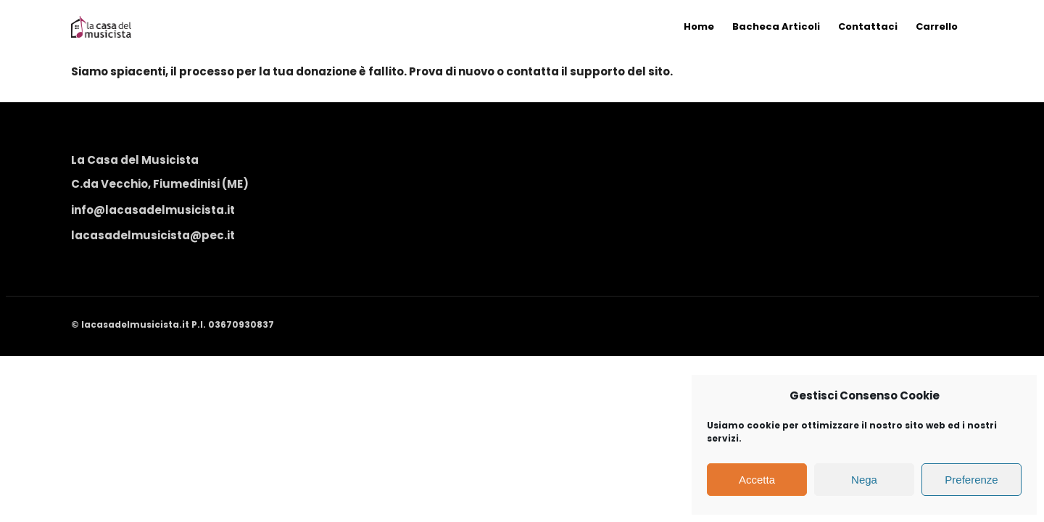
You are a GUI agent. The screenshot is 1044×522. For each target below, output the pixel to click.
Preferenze (971, 479)
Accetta (757, 479)
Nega (864, 479)
